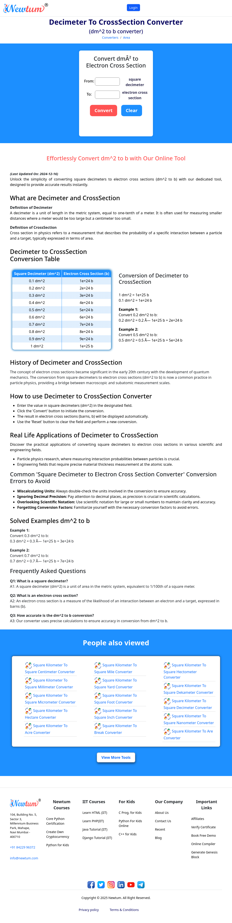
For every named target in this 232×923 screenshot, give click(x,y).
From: (89, 81)
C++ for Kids (128, 834)
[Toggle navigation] (223, 8)
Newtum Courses (61, 804)
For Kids (127, 801)
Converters (110, 37)
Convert (103, 110)
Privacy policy (89, 910)
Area (126, 37)
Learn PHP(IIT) (93, 821)
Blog (158, 838)
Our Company (169, 801)
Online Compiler (203, 844)
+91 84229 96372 (22, 847)
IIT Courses (93, 801)
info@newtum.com (24, 858)
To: (89, 94)
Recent (160, 829)
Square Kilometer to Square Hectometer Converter (185, 671)
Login (133, 7)
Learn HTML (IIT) (94, 812)
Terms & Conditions (124, 910)
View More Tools (116, 757)
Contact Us (163, 821)
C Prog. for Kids (130, 812)
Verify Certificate (203, 827)
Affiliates (197, 819)
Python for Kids (57, 845)
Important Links (206, 804)
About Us (162, 812)
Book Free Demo (203, 835)
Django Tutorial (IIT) (97, 838)
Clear (132, 110)
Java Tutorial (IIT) (94, 829)
